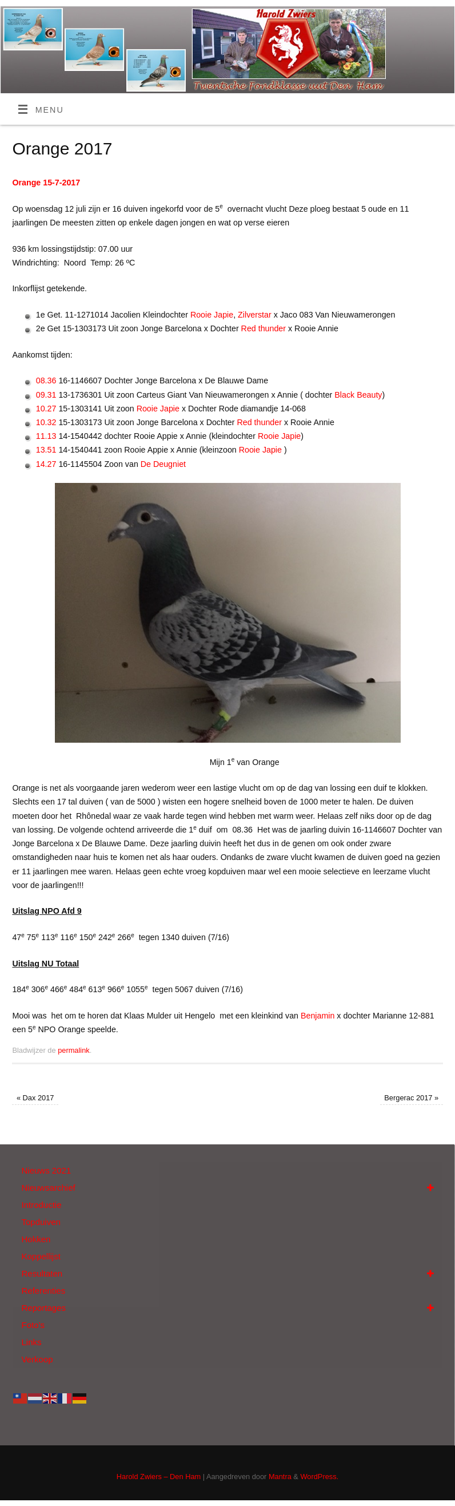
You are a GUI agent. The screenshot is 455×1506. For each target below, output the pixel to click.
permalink (74, 1050)
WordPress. (319, 1476)
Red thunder (263, 328)
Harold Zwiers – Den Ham (159, 1476)
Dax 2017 (35, 1097)
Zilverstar (255, 314)
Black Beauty (358, 394)
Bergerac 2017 (411, 1097)
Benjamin (317, 1015)
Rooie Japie (211, 314)
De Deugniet (163, 464)
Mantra (280, 1476)
